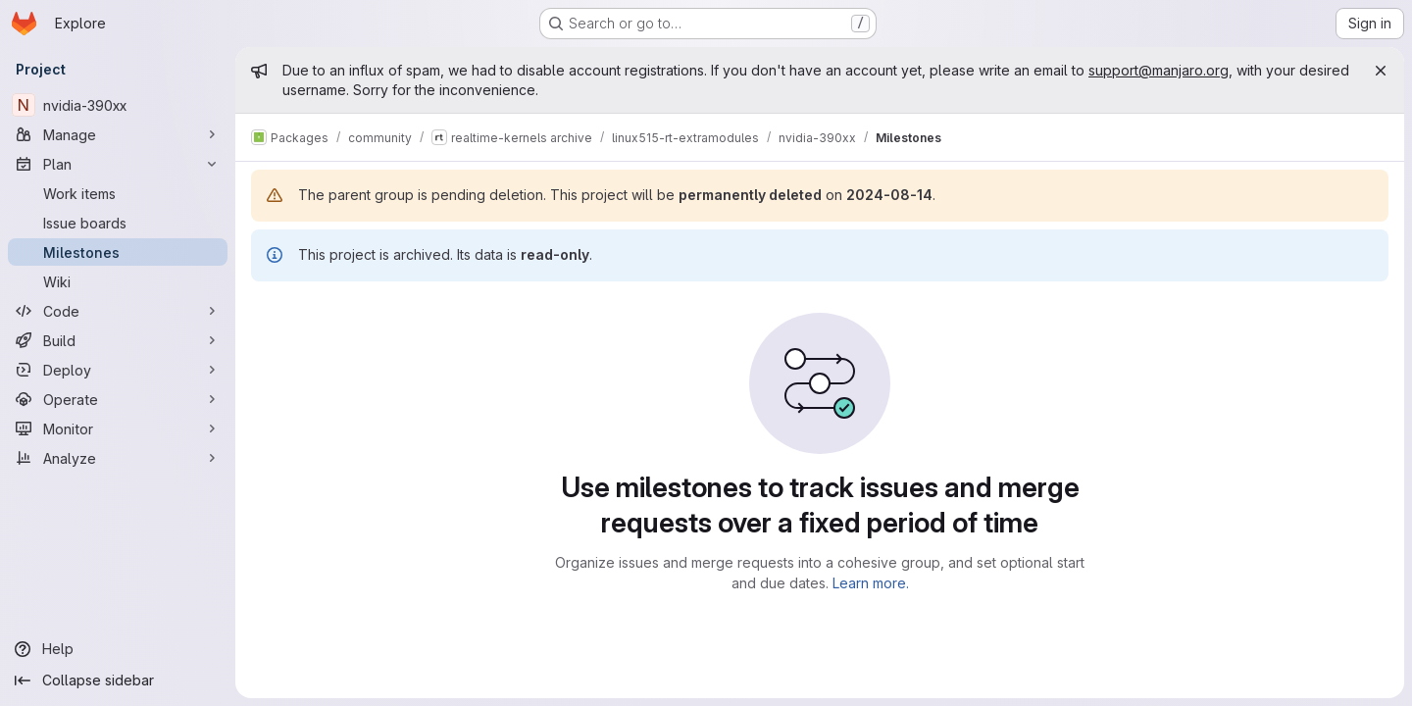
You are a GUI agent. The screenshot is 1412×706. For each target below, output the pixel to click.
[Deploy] (117, 369)
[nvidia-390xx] (117, 105)
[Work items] (117, 193)
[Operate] (117, 399)
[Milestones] (117, 252)
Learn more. (870, 583)
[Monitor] (117, 428)
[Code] (117, 311)
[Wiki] (117, 281)
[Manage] (117, 134)
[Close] (1380, 70)
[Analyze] (117, 458)
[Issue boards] (117, 222)
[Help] (117, 649)
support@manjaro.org (1158, 70)
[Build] (117, 340)
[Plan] (117, 163)
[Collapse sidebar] (117, 680)
